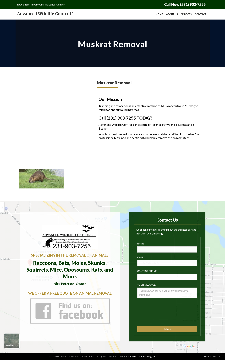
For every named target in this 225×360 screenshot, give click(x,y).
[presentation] (150, 311)
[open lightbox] (41, 178)
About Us (172, 14)
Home (159, 14)
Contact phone (147, 271)
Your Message (146, 285)
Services (186, 14)
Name (140, 243)
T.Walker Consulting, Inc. (143, 356)
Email (140, 257)
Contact (200, 14)
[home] (45, 14)
